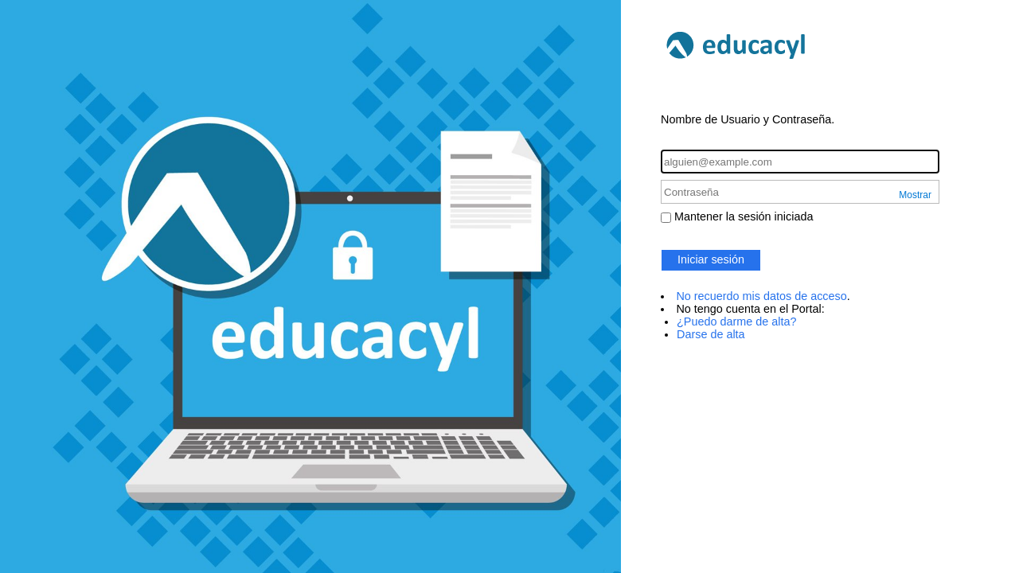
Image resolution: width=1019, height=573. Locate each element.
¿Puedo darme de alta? (736, 321)
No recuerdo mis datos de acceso (761, 296)
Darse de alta (711, 334)
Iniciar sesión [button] (710, 259)
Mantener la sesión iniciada (743, 216)
